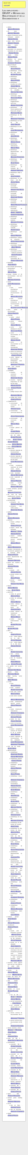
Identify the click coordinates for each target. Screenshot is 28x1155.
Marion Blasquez (13, 29)
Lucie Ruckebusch (17, 130)
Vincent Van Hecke (17, 189)
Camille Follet (16, 399)
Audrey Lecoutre (17, 105)
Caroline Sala (15, 609)
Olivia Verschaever (17, 241)
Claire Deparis (13, 442)
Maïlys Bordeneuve (14, 547)
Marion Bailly (15, 543)
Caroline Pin (15, 857)
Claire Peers (15, 431)
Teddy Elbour (15, 1087)
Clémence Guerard (14, 63)
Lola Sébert (12, 47)
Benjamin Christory (17, 157)
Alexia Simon (15, 182)
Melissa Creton (16, 807)
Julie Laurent (15, 176)
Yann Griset (12, 264)
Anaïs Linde (14, 826)
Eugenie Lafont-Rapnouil (19, 307)
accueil (7, 5)
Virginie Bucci (12, 987)
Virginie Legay (15, 409)
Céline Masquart (13, 923)
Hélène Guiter (13, 39)
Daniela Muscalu (16, 487)
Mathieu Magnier (13, 33)
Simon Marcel (15, 662)
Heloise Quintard (17, 92)
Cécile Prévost (16, 235)
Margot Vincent (13, 43)
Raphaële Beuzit (16, 113)
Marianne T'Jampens (17, 119)
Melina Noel (15, 148)
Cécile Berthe (15, 325)
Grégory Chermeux (17, 713)
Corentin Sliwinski (17, 215)
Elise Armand (15, 790)
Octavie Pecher (13, 566)
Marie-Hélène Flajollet (19, 205)
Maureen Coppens (17, 222)
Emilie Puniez (15, 80)
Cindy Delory (15, 124)
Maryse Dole (15, 596)
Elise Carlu (15, 163)
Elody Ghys (16, 590)
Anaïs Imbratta (16, 212)
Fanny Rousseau (16, 838)
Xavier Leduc (15, 230)
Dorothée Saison (16, 197)
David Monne (15, 1009)
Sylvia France (15, 69)
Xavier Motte (15, 86)
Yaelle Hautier (16, 721)
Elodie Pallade (16, 74)
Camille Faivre (16, 355)
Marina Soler (12, 57)
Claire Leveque (16, 1046)
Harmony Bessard (17, 170)
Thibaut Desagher (17, 260)
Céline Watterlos (17, 475)
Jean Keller (15, 136)
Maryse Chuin (16, 531)
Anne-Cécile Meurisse (15, 1040)
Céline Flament (17, 255)
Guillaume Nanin (16, 98)
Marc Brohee (16, 247)
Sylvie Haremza (16, 640)
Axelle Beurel (16, 891)
